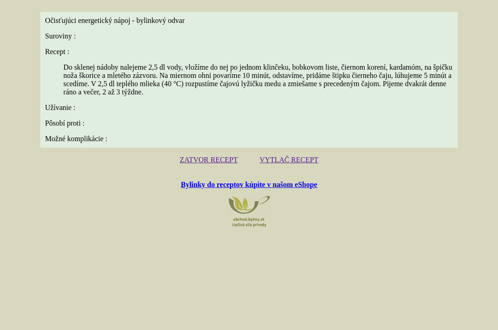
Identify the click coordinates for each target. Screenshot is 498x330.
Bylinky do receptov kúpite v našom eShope (249, 176)
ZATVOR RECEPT (212, 152)
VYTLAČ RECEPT (286, 152)
